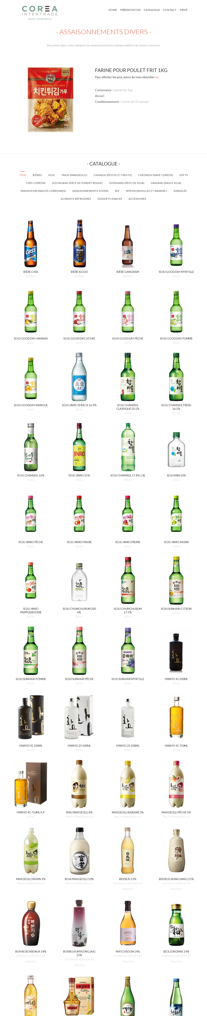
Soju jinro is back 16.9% (79, 405)
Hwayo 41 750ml (176, 745)
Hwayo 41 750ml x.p (31, 812)
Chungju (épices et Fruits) (113, 175)
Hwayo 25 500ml (79, 745)
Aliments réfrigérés (76, 198)
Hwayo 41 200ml (176, 679)
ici (156, 77)
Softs (184, 175)
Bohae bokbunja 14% (30, 951)
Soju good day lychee (79, 338)
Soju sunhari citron (176, 608)
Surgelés (180, 190)
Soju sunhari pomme (31, 679)
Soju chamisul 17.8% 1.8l (127, 475)
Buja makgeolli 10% (79, 879)
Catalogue (152, 9)
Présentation (130, 9)
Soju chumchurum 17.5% (128, 610)
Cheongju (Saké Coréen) (155, 175)
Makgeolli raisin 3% (30, 879)
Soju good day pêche (127, 338)
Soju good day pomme (176, 338)
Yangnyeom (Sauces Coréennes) (43, 190)
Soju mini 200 (176, 475)
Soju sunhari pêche (79, 679)
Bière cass (30, 271)
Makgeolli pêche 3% (176, 812)
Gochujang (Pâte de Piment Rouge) (77, 182)
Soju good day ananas (31, 338)
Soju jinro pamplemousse (31, 610)
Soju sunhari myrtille (127, 679)
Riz (117, 190)
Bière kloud (79, 271)
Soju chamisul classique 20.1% (127, 406)
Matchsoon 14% (128, 951)
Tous (22, 175)
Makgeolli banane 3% (128, 812)
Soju (51, 175)
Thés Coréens (36, 182)
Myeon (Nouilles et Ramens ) (146, 190)
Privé (183, 9)
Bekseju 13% (127, 879)
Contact (169, 9)
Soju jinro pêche (30, 542)
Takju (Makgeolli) (74, 175)
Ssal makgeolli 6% (79, 812)
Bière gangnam (128, 271)
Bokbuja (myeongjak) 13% (79, 953)
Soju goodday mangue (31, 405)
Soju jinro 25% (79, 475)
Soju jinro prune (127, 542)
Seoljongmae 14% (176, 951)
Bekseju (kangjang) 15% (176, 879)
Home (113, 9)
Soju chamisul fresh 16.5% (176, 406)
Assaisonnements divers (90, 190)
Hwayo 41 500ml (30, 745)
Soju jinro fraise (79, 542)
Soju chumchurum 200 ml (79, 610)
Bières (37, 175)
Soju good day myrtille (176, 271)
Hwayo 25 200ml (127, 745)
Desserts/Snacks (110, 198)
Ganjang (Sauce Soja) (166, 182)
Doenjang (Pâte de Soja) (126, 182)
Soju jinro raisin (176, 542)
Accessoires (137, 198)
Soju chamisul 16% (30, 475)
